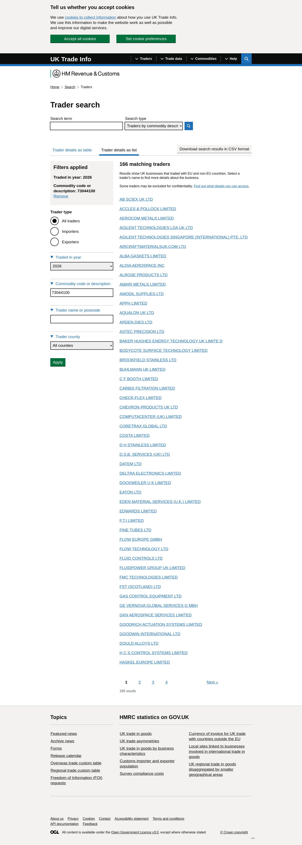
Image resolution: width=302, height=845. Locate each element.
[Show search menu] (246, 59)
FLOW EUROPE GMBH (141, 539)
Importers (70, 231)
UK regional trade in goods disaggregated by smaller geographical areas (212, 769)
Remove (60, 196)
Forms (56, 748)
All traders (71, 221)
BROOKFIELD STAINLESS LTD (148, 360)
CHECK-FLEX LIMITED (141, 398)
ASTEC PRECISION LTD (142, 331)
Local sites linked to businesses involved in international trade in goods (217, 751)
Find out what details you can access (221, 186)
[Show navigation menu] (143, 59)
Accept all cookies (80, 39)
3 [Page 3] (153, 682)
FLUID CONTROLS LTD (141, 558)
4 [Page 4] (166, 682)
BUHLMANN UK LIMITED (142, 369)
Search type (135, 118)
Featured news (64, 733)
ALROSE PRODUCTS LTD (144, 275)
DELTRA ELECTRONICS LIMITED (150, 473)
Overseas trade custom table (76, 763)
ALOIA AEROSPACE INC (142, 265)
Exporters (70, 242)
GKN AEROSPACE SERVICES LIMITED (156, 615)
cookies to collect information (90, 17)
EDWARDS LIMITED (138, 511)
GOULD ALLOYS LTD (139, 643)
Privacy (73, 818)
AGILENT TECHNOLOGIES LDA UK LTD (156, 227)
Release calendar (66, 755)
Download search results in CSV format (214, 149)
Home (54, 87)
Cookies (89, 818)
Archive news (62, 741)
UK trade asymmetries (139, 741)
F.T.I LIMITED (132, 520)
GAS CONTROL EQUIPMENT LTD (150, 596)
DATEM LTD (131, 464)
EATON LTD (130, 492)
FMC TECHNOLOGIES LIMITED (149, 577)
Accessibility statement (131, 818)
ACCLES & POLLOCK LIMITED (148, 209)
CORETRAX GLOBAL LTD (143, 426)
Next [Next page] (212, 682)
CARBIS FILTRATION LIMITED (147, 388)
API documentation (64, 824)
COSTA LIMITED (135, 435)
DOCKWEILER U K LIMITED (145, 483)
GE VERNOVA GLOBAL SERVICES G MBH (159, 605)
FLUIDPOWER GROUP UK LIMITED (152, 568)
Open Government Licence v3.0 (135, 832)
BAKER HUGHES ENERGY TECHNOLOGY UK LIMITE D (171, 341)
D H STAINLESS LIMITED (143, 445)
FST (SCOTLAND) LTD (140, 586)
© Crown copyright (234, 832)
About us (57, 818)
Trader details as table (72, 150)
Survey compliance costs (142, 773)
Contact (105, 818)
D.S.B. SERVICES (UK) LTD (145, 454)
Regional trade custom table (75, 770)
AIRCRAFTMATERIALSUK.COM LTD (153, 246)
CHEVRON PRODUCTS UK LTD (149, 407)
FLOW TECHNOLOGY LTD (144, 549)
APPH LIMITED (133, 303)
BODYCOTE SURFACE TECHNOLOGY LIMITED (163, 350)
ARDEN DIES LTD (136, 322)
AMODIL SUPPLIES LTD (142, 294)
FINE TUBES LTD (135, 530)
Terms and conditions (168, 818)
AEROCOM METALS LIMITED (147, 218)
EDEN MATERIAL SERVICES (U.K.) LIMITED (160, 501)
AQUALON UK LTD (137, 312)
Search (70, 87)
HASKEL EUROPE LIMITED (145, 662)
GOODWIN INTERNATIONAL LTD (150, 634)
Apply (58, 362)
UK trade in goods (136, 733)
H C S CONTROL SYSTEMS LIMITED (153, 653)
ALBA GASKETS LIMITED (143, 256)
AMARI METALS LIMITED (143, 284)
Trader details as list (119, 150)
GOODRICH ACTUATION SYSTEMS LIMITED (161, 624)
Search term (61, 118)
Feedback (90, 824)
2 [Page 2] (140, 682)
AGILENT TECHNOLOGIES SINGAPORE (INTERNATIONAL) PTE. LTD (184, 237)
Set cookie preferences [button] (146, 39)
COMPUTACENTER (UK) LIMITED (151, 416)
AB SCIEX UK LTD (136, 199)
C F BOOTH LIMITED (139, 379)
